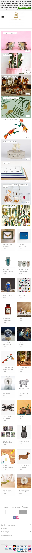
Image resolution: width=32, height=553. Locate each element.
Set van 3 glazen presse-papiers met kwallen (24, 270)
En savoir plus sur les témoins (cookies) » (16, 9)
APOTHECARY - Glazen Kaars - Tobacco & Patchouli (7, 319)
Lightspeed (4, 544)
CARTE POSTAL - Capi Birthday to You (24, 393)
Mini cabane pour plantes (24, 368)
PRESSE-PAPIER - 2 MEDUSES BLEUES (8, 270)
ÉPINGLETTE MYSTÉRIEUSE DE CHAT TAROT (8, 442)
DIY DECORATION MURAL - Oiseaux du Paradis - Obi (8, 368)
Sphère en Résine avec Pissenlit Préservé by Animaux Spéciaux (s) (24, 491)
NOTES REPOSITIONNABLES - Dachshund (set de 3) (8, 466)
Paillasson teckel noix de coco (24, 466)
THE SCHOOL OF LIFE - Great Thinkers (23, 295)
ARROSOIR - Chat (24, 441)
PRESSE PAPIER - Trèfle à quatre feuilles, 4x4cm (7, 491)
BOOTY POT (22, 416)
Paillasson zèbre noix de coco (7, 417)
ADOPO (21, 318)
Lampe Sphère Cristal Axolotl (7, 343)
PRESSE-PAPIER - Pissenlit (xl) (7, 393)
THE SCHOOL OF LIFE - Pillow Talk (24, 245)
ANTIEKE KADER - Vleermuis (8, 245)
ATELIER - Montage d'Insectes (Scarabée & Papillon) (22, 344)
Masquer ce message (24, 7)
